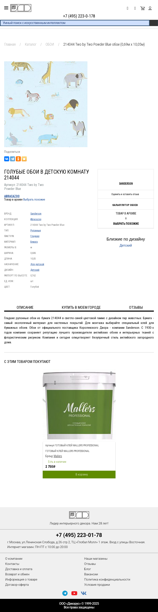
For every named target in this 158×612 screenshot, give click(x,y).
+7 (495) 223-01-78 (79, 535)
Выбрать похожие (34, 199)
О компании (13, 559)
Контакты (12, 564)
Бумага (34, 241)
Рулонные (35, 230)
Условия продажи (97, 585)
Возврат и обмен (17, 574)
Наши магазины (96, 559)
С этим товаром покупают (27, 361)
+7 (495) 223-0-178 (79, 16)
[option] (79, 422)
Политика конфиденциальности (107, 579)
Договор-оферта (17, 585)
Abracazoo (12, 196)
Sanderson (35, 213)
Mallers (58, 456)
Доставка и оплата (18, 569)
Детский (34, 269)
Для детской (37, 264)
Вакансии (91, 574)
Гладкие (34, 236)
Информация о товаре (21, 579)
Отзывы (90, 564)
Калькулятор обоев (125, 205)
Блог (87, 569)
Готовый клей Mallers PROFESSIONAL (67, 451)
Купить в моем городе (81, 307)
